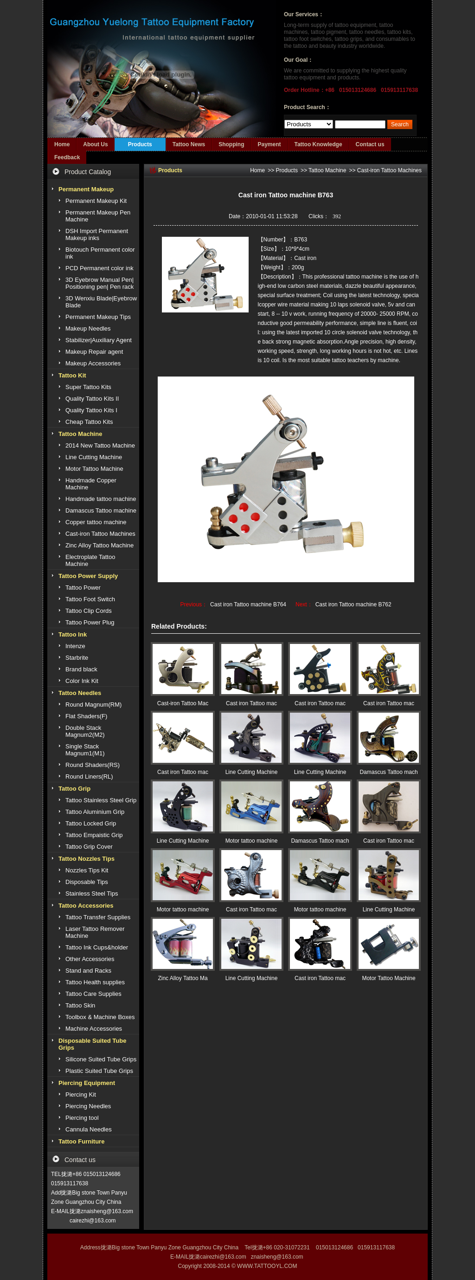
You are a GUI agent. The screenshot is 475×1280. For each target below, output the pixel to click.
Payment (269, 144)
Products (140, 144)
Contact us (370, 144)
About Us (95, 144)
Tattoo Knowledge (318, 144)
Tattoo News (189, 144)
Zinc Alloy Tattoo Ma (182, 978)
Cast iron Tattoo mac (251, 703)
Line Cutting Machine (251, 772)
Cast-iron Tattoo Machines (389, 170)
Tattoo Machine (327, 170)
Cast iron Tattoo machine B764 (248, 604)
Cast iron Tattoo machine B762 (353, 604)
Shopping (231, 144)
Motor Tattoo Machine (388, 978)
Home (62, 144)
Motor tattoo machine (251, 841)
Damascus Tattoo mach (388, 772)
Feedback (67, 157)
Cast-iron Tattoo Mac (183, 703)
